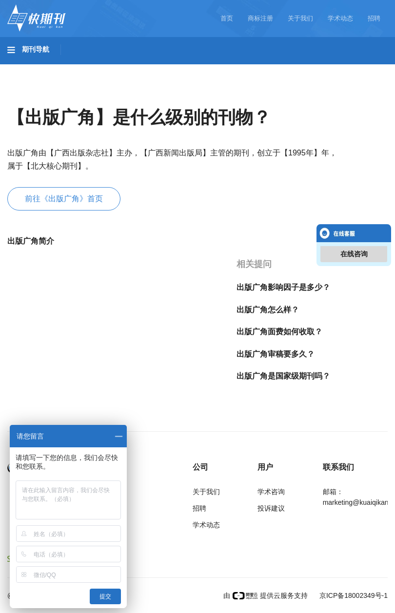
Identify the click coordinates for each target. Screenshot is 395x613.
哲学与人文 (340, 69)
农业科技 (187, 69)
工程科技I (83, 69)
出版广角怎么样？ (268, 310)
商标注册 (260, 18)
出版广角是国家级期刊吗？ (283, 376)
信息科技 (286, 69)
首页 (226, 18)
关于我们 (300, 18)
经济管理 (137, 96)
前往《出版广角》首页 (64, 198)
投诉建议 (271, 508)
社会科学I (33, 96)
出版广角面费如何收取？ (279, 331)
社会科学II (85, 96)
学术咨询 (271, 492)
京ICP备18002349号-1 (352, 595)
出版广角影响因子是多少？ (283, 287)
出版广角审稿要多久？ (276, 354)
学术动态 (340, 18)
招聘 (374, 18)
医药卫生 (237, 69)
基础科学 (32, 69)
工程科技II (135, 69)
